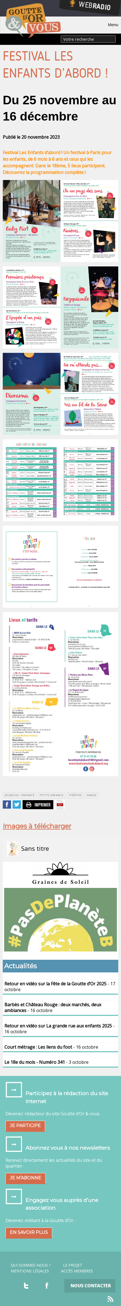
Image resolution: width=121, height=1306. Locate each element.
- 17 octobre (59, 987)
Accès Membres (77, 1271)
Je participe (25, 1125)
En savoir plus (29, 1232)
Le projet (72, 1265)
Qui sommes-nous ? (31, 1265)
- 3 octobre (46, 1062)
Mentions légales (30, 1271)
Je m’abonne (25, 1177)
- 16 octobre (52, 1007)
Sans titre (28, 849)
